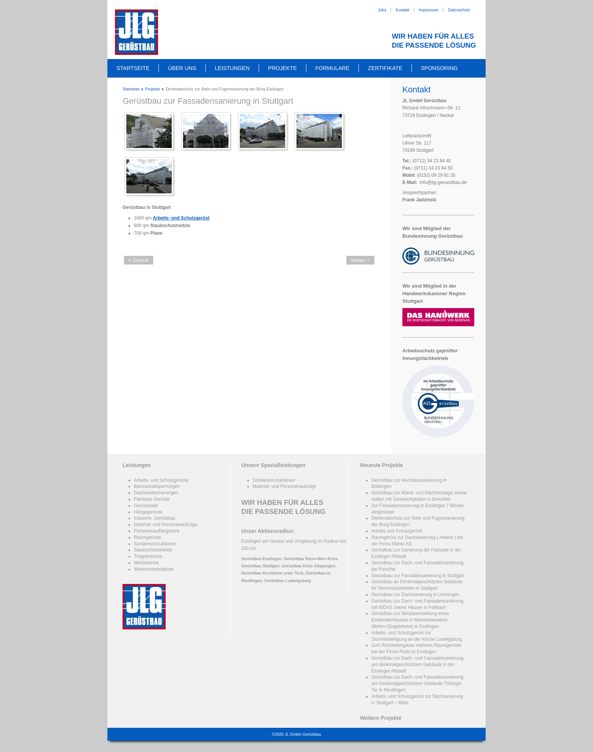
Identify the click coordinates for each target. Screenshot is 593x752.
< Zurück (139, 260)
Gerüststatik (146, 505)
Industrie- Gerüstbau (154, 518)
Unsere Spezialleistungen (273, 465)
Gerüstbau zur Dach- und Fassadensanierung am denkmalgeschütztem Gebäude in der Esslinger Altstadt (417, 664)
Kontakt (402, 10)
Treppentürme (148, 556)
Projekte (282, 68)
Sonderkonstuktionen (155, 543)
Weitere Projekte (380, 718)
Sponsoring (439, 68)
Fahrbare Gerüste (152, 499)
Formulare (332, 68)
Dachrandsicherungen (156, 492)
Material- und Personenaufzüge (165, 524)
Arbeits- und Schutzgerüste (161, 480)
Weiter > (360, 260)
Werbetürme (146, 562)
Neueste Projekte (381, 465)
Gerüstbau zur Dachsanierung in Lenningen (415, 594)
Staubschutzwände (153, 550)
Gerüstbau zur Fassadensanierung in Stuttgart (208, 101)
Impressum (428, 10)
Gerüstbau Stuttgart (260, 566)
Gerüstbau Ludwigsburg (287, 580)
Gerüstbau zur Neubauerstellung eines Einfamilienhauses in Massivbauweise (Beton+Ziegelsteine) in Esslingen (410, 620)
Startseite (132, 68)
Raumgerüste (147, 537)
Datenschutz (459, 10)
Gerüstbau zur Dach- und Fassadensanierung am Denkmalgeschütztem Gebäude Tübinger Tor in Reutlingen (417, 683)
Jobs (382, 10)
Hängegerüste (148, 512)
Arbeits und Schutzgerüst (396, 531)
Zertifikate (385, 68)
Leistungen (232, 68)
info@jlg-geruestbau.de (443, 182)
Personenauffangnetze (157, 531)
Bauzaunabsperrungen (157, 486)
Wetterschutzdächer (154, 569)
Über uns (182, 68)
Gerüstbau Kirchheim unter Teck (272, 573)
